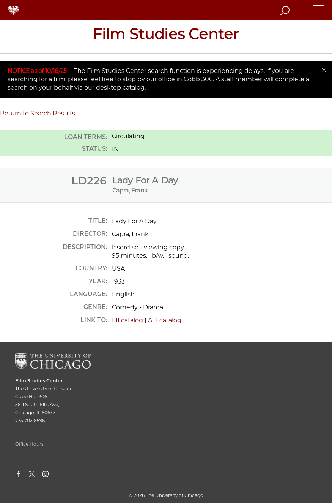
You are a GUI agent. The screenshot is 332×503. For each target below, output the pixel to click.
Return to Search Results (37, 113)
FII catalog (127, 320)
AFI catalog (164, 320)
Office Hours (29, 444)
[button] (318, 12)
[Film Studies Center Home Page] (166, 36)
